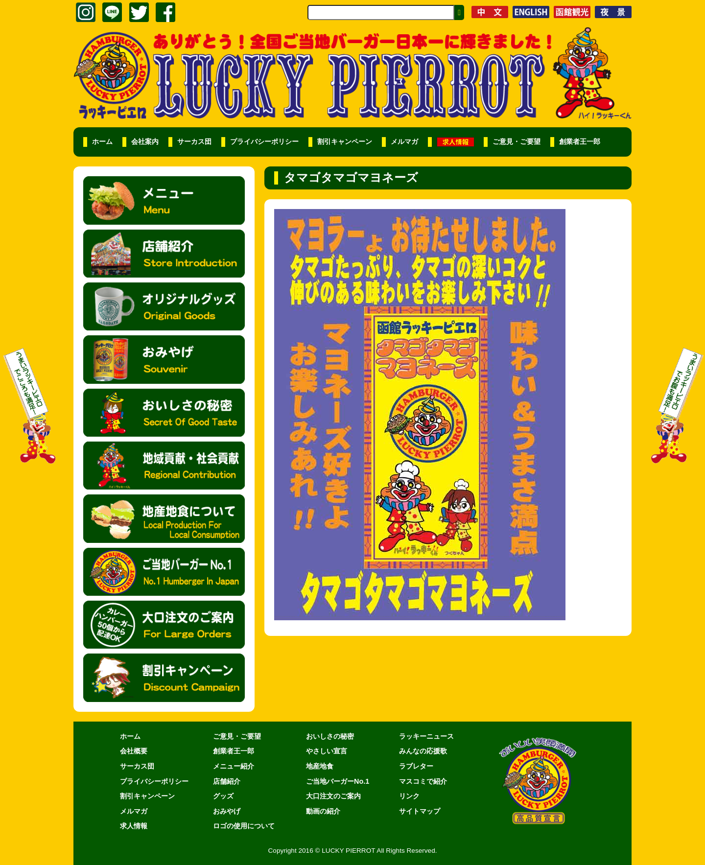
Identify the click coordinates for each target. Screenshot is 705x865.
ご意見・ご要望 (516, 141)
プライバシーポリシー (264, 141)
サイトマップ (419, 811)
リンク (409, 796)
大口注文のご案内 (333, 796)
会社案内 (145, 141)
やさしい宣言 (326, 751)
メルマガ (404, 141)
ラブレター (416, 766)
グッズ (223, 796)
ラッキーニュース (426, 736)
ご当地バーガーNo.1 (337, 781)
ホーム (102, 141)
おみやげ (226, 811)
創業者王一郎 (579, 141)
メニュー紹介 (233, 766)
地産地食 (319, 766)
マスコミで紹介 (423, 781)
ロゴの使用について (244, 826)
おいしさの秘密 (330, 736)
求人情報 (133, 826)
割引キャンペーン (344, 141)
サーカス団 (194, 141)
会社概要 (133, 751)
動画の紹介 (323, 811)
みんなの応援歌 (423, 751)
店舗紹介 (226, 781)
